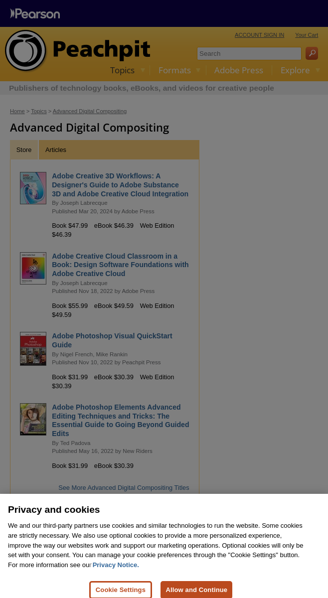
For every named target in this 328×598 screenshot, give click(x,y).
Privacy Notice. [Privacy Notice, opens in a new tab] (116, 569)
